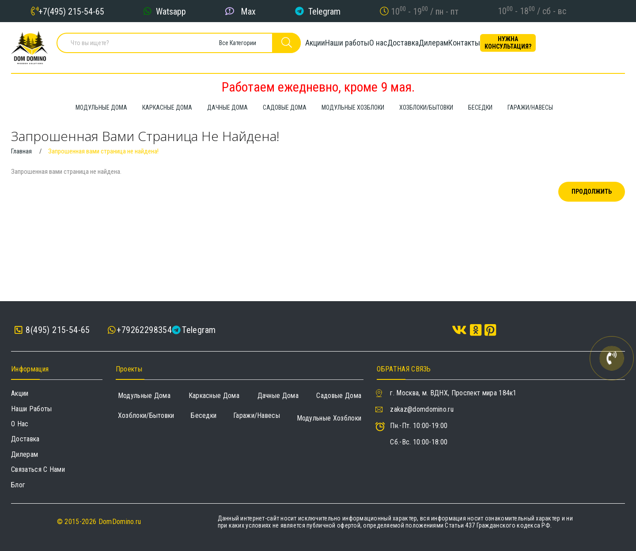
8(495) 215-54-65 (52, 330)
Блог (18, 485)
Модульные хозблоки (329, 418)
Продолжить (592, 191)
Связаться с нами (38, 469)
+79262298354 (144, 330)
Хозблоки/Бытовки (146, 415)
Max (248, 11)
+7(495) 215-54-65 (71, 11)
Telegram (324, 11)
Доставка (435, 46)
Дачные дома (278, 395)
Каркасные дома (214, 395)
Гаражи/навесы (256, 415)
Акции (302, 46)
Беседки (203, 415)
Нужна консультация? (585, 46)
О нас (395, 46)
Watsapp (171, 11)
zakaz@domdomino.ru (422, 409)
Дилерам (481, 46)
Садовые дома (338, 395)
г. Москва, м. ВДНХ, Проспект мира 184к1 (453, 393)
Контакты (526, 46)
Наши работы (349, 46)
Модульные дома (144, 395)
